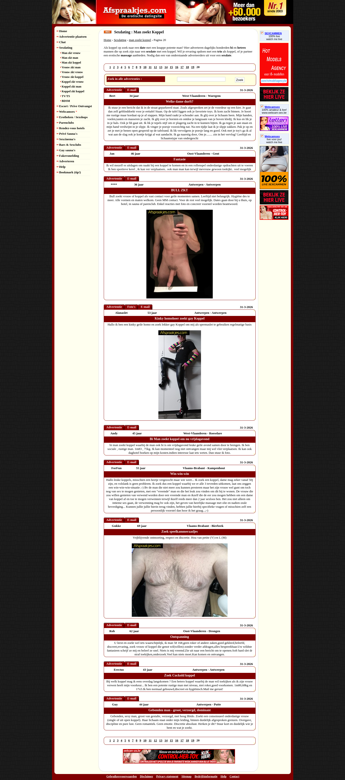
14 (166, 67)
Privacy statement (167, 776)
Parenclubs (65, 122)
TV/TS (65, 96)
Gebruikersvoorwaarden (121, 776)
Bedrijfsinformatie (206, 776)
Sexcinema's (66, 139)
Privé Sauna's (67, 133)
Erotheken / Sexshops (72, 117)
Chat (61, 42)
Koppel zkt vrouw (72, 81)
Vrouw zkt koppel (72, 77)
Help (61, 167)
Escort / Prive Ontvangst (74, 106)
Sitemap (186, 776)
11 (150, 67)
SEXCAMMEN (271, 33)
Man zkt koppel (70, 62)
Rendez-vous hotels (71, 128)
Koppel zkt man (70, 86)
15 (171, 67)
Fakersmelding (68, 155)
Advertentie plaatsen (72, 36)
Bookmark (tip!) (69, 172)
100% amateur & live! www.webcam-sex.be (274, 111)
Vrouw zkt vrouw (71, 72)
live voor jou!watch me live (274, 141)
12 (155, 67)
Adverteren (65, 161)
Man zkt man (69, 57)
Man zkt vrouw (70, 53)
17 (182, 67)
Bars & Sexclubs (69, 144)
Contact (234, 776)
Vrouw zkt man (70, 67)
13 (160, 67)
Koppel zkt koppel (72, 91)
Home (62, 31)
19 (192, 67)
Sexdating (64, 47)
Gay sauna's (66, 150)
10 (144, 67)
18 (187, 67)
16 (176, 67)
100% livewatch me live (274, 38)
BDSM (65, 101)
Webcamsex (67, 111)
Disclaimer (146, 776)
